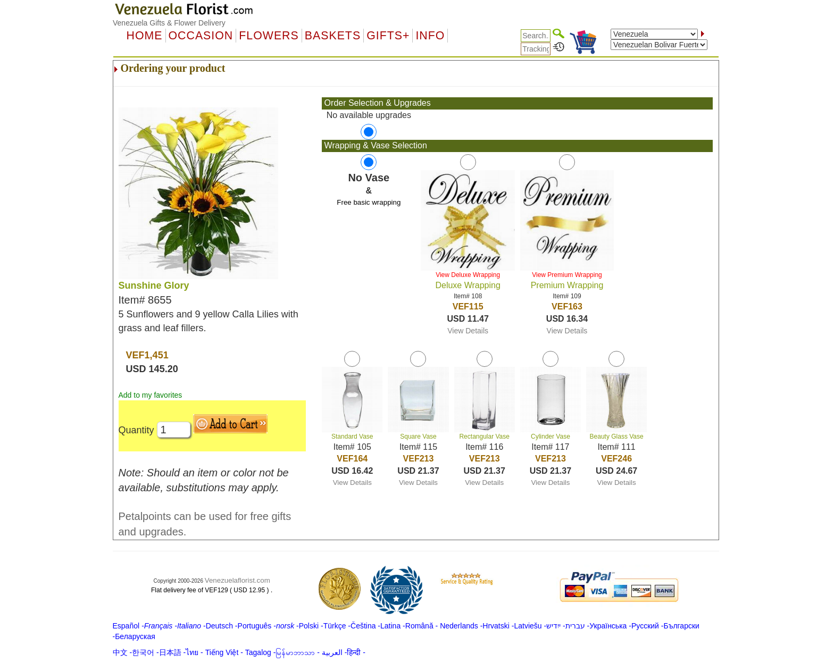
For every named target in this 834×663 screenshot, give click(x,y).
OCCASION (201, 35)
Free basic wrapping (369, 202)
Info (430, 35)
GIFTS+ (388, 35)
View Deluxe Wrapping (468, 275)
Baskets (333, 35)
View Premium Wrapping (567, 275)
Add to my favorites (150, 395)
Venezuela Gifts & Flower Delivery (169, 23)
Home (145, 35)
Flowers (268, 35)
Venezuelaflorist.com (237, 580)
